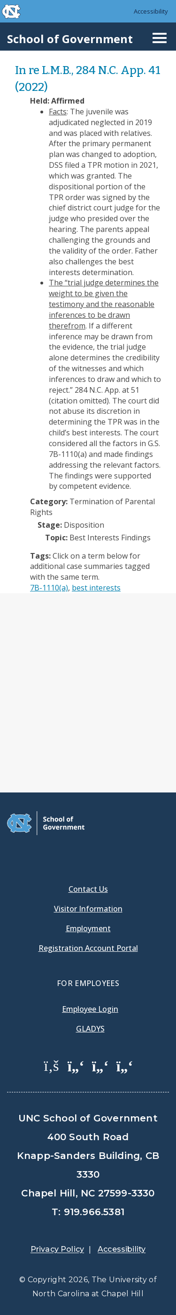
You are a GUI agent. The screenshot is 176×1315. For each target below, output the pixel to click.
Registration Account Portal (88, 948)
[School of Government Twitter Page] (76, 1065)
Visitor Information (88, 909)
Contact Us (88, 889)
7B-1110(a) (49, 588)
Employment (88, 928)
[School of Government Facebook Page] (51, 1065)
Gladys (90, 1029)
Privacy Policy (57, 1249)
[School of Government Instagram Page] (124, 1065)
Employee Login (90, 1009)
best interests (96, 588)
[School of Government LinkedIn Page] (100, 1065)
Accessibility (151, 11)
